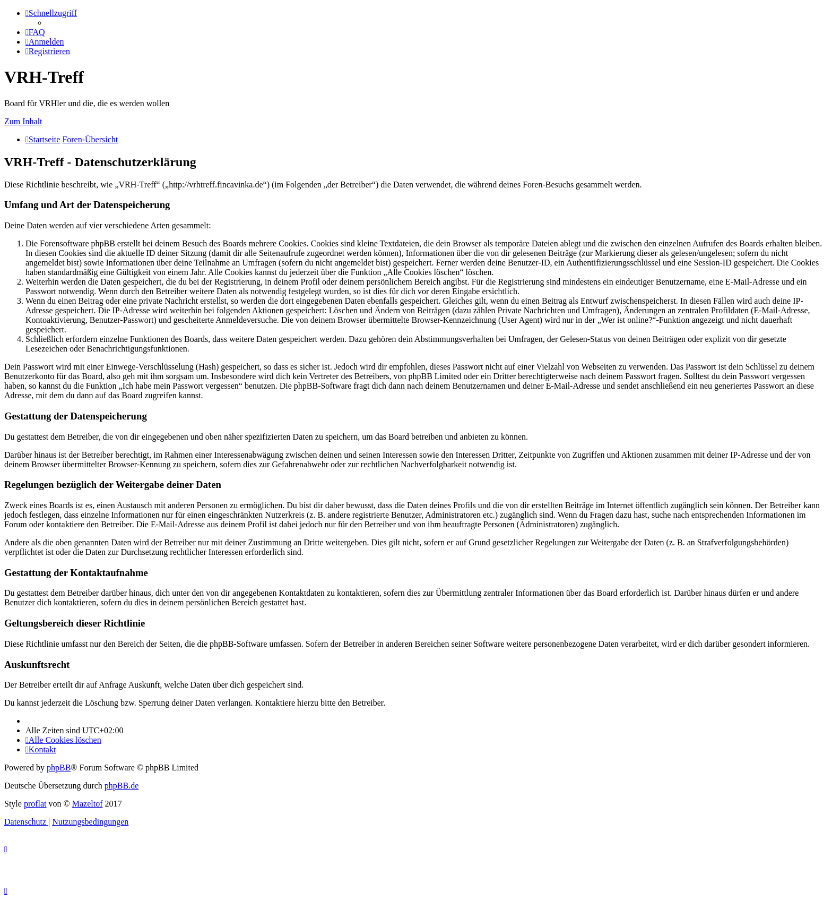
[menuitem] (35, 32)
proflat (35, 803)
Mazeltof (87, 803)
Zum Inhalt (23, 121)
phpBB (59, 767)
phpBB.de (121, 785)
